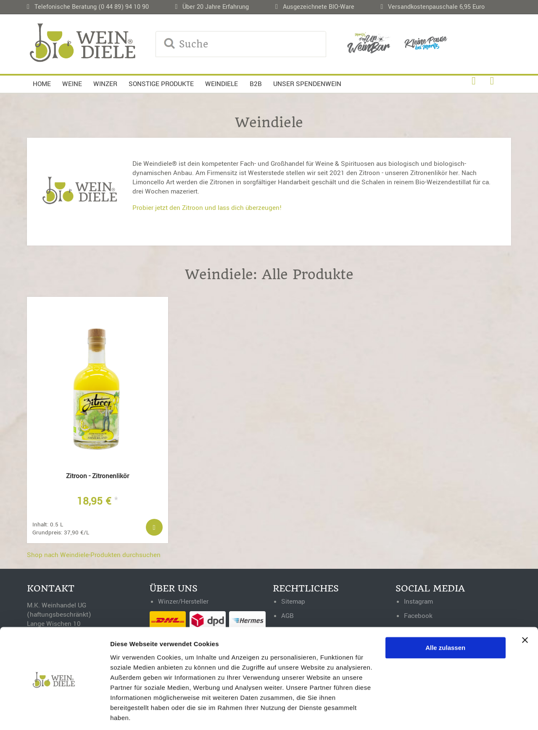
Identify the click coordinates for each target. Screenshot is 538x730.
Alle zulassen (445, 620)
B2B (256, 84)
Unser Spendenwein (307, 84)
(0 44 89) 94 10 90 (123, 7)
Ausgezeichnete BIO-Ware (318, 7)
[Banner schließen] (525, 612)
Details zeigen (131, 713)
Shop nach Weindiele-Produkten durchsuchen (94, 558)
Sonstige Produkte (161, 84)
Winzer (105, 84)
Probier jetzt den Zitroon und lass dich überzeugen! (207, 207)
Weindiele (221, 84)
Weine (72, 84)
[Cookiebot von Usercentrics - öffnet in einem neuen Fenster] (54, 713)
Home (42, 84)
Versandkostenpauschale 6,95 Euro (436, 7)
